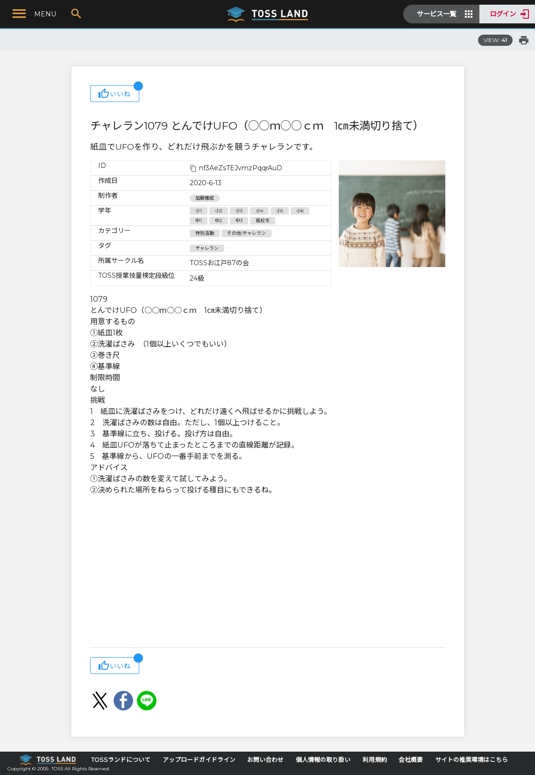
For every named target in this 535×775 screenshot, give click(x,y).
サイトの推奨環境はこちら (471, 759)
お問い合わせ (265, 759)
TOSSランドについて (120, 759)
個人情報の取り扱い (323, 759)
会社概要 (411, 759)
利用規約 (375, 759)
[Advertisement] (267, 572)
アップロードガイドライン (199, 759)
